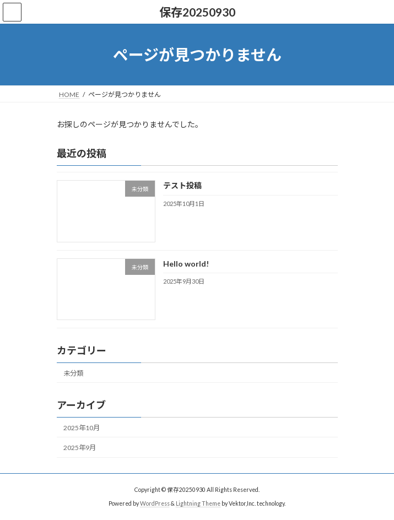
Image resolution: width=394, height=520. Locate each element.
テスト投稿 (182, 186)
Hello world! (185, 263)
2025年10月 (81, 428)
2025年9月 (79, 447)
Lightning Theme (198, 503)
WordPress (155, 503)
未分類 (73, 373)
